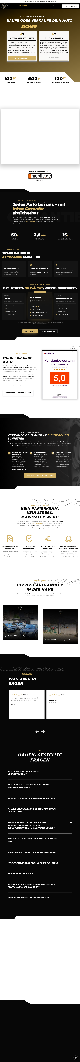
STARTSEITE (23, 6)
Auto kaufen (46, 6)
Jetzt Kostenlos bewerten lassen (18, 393)
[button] (37, 732)
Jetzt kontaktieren (70, 6)
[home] (4, 6)
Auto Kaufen (54, 58)
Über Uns (56, 6)
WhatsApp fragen (48, 331)
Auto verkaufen (34, 6)
